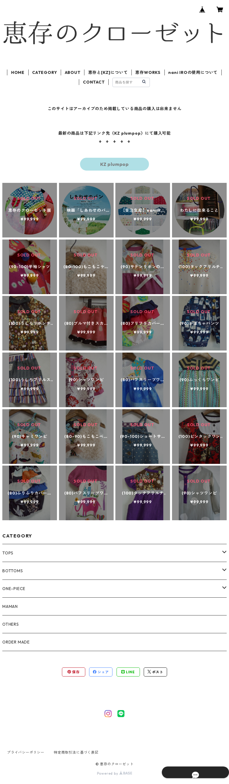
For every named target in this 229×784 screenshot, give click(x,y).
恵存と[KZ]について (108, 72)
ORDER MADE (16, 642)
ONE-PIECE (13, 588)
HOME (18, 72)
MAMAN (10, 606)
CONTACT (94, 82)
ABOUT (73, 72)
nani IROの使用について (193, 72)
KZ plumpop (114, 164)
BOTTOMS (12, 570)
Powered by (114, 773)
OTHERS (10, 624)
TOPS (7, 553)
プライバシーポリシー (25, 752)
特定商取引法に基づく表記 (76, 752)
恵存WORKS (148, 72)
